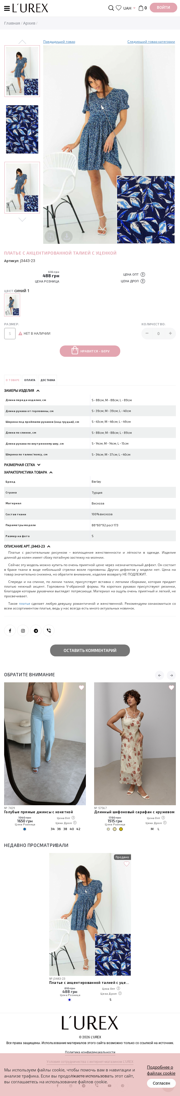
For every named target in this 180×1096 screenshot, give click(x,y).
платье (24, 603)
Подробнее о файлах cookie (161, 1070)
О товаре (12, 380)
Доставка (47, 380)
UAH (127, 8)
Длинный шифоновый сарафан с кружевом (134, 812)
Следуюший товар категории (151, 41)
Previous (22, 42)
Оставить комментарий (90, 650)
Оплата (29, 380)
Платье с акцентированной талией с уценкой (90, 982)
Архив (29, 23)
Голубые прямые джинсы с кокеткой (38, 812)
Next (22, 219)
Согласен (161, 1083)
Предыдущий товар (59, 41)
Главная (12, 23)
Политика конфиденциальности (90, 1052)
